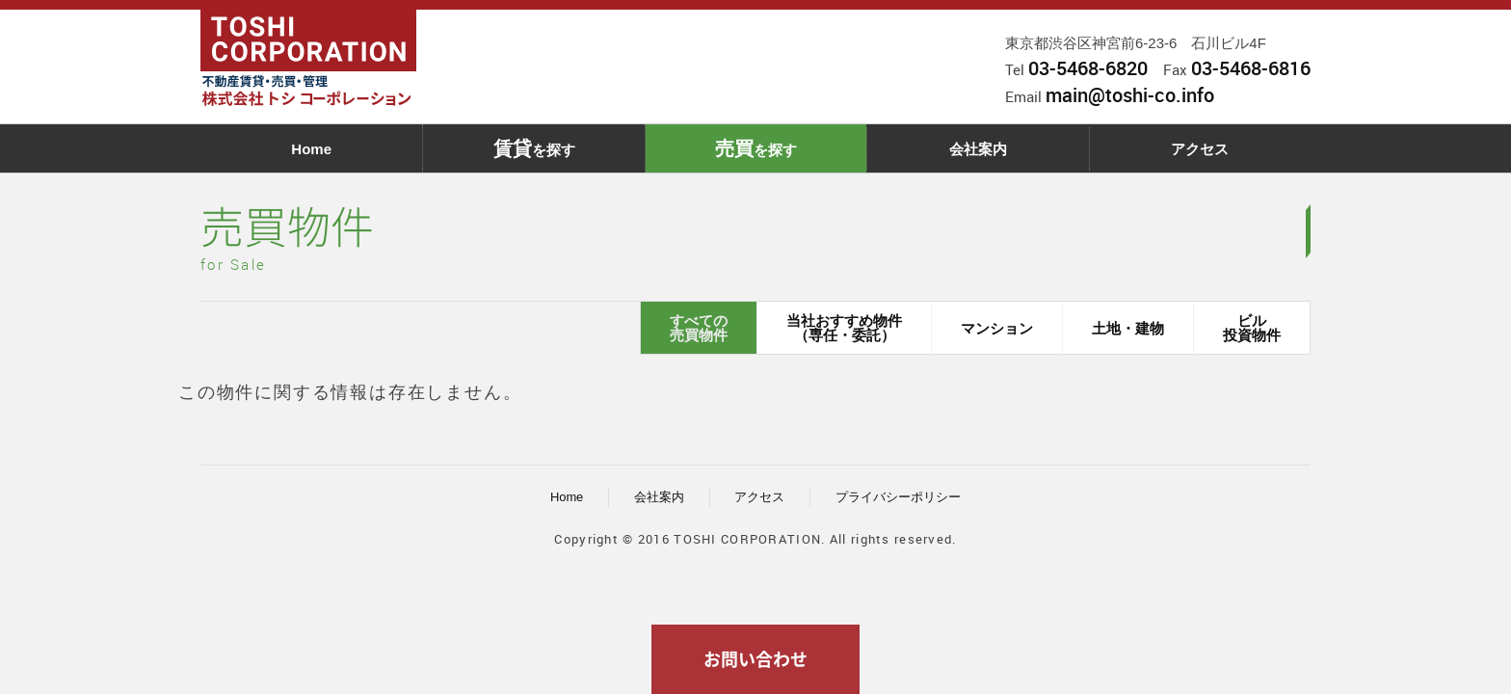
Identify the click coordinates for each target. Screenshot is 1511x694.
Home (311, 149)
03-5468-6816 (1251, 68)
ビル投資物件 (1252, 327)
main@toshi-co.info (1130, 95)
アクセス (1200, 149)
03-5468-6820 (1088, 68)
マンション (997, 328)
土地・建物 (1128, 328)
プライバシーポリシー (898, 497)
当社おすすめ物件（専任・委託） (844, 327)
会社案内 (978, 149)
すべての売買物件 (699, 327)
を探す (534, 148)
